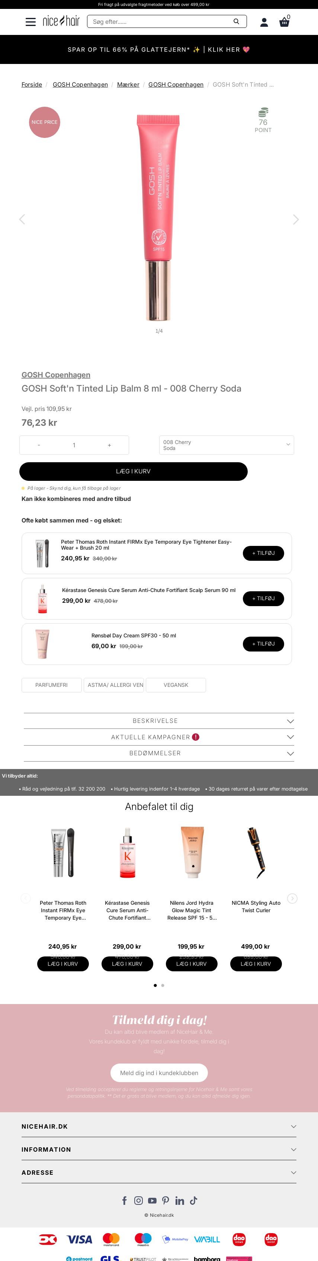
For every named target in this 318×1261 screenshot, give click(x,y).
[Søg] (167, 21)
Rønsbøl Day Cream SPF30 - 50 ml (133, 635)
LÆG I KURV (133, 471)
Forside (32, 84)
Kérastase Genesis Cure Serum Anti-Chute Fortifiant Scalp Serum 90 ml (148, 590)
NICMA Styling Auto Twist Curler (256, 906)
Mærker (128, 84)
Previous (23, 220)
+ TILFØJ (263, 553)
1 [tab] (156, 985)
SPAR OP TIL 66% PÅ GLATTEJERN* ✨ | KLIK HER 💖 (159, 49)
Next (294, 220)
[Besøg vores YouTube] (152, 1202)
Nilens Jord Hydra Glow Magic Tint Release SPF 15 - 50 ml (191, 910)
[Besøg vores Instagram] (138, 1202)
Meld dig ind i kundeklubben (159, 1073)
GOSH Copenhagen (80, 84)
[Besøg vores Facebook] (125, 1202)
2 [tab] (164, 985)
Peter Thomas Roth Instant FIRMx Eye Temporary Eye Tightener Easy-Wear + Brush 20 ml (146, 544)
